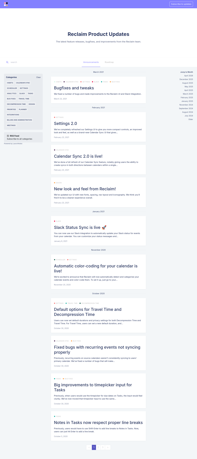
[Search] (26, 62)
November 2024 (186, 105)
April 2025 (188, 90)
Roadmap (109, 62)
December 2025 (186, 79)
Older (190, 119)
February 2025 (187, 97)
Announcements (91, 62)
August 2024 (187, 112)
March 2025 (188, 94)
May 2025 (189, 86)
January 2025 (187, 101)
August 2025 (187, 83)
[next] (108, 447)
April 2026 (188, 76)
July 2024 (189, 116)
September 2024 (186, 108)
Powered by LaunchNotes (13, 144)
